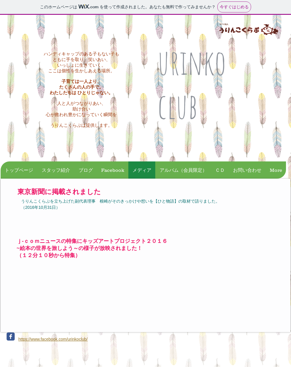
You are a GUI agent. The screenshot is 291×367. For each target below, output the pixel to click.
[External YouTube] (77, 297)
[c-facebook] (11, 336)
